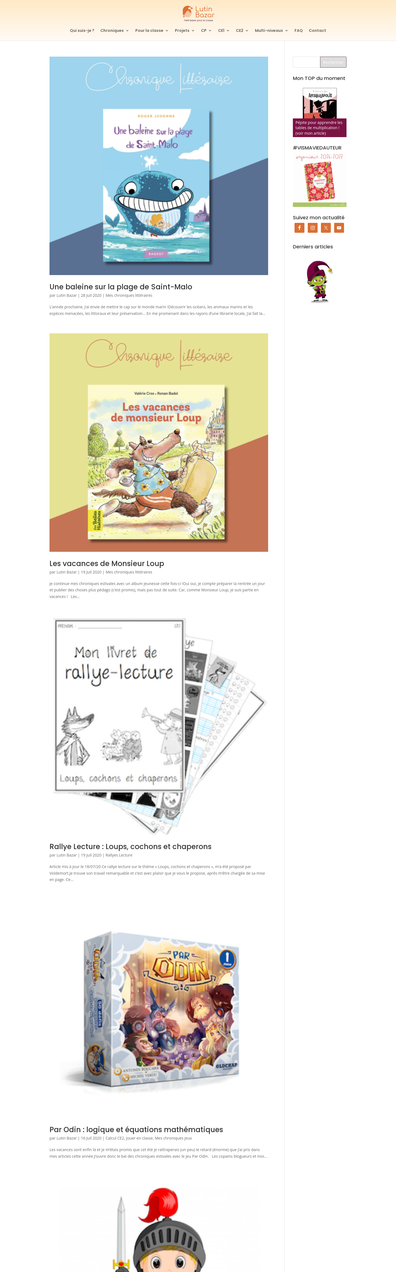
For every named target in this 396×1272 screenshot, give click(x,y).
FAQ (299, 31)
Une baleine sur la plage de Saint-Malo (121, 287)
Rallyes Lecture (119, 855)
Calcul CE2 (115, 1138)
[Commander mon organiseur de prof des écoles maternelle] (319, 180)
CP (204, 31)
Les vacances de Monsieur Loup (107, 564)
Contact (317, 31)
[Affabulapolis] (319, 110)
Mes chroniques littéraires (129, 295)
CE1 (221, 31)
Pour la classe (149, 31)
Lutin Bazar (67, 295)
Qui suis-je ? (82, 31)
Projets (182, 31)
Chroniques (112, 31)
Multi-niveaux (269, 31)
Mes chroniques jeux (173, 1138)
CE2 (239, 31)
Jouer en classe (139, 1138)
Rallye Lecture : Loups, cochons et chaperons (130, 847)
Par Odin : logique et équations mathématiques (136, 1130)
